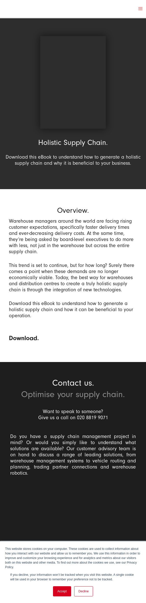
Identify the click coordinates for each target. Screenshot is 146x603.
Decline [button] (83, 591)
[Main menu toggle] (140, 9)
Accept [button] (62, 591)
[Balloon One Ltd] (73, 516)
